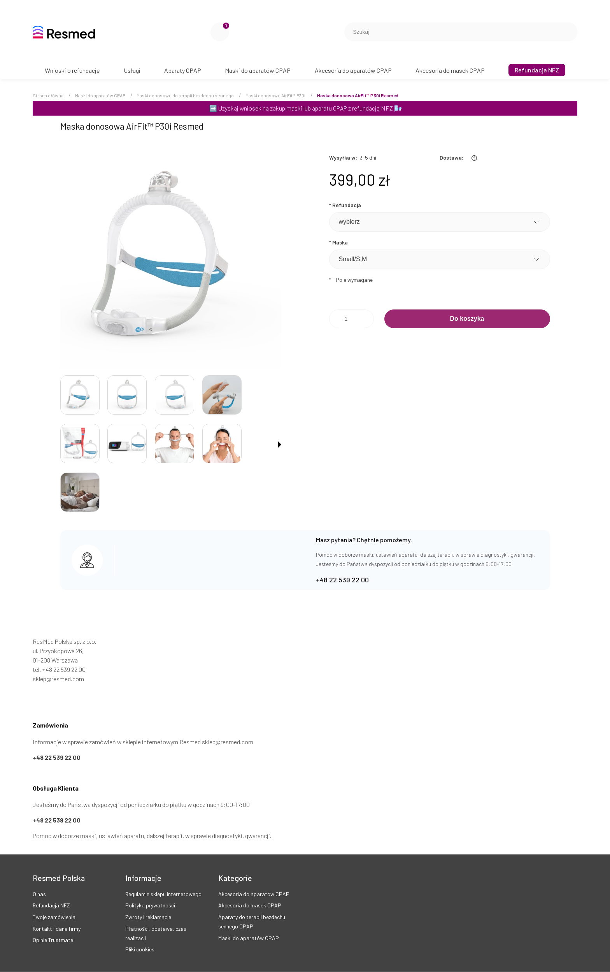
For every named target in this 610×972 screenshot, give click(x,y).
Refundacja (345, 205)
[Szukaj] (568, 32)
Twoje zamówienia (54, 917)
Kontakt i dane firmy (57, 928)
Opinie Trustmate (53, 940)
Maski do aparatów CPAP (248, 938)
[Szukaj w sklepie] (453, 31)
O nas (39, 894)
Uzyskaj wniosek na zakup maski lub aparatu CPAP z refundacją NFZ (305, 108)
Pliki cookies (139, 949)
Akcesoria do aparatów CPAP (253, 894)
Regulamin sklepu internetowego (163, 894)
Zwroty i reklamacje (148, 917)
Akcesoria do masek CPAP (249, 905)
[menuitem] (72, 70)
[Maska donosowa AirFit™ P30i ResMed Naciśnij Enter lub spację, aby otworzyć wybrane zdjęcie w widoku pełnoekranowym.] (170, 258)
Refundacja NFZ (51, 905)
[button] (279, 444)
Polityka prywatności (150, 905)
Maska (338, 242)
